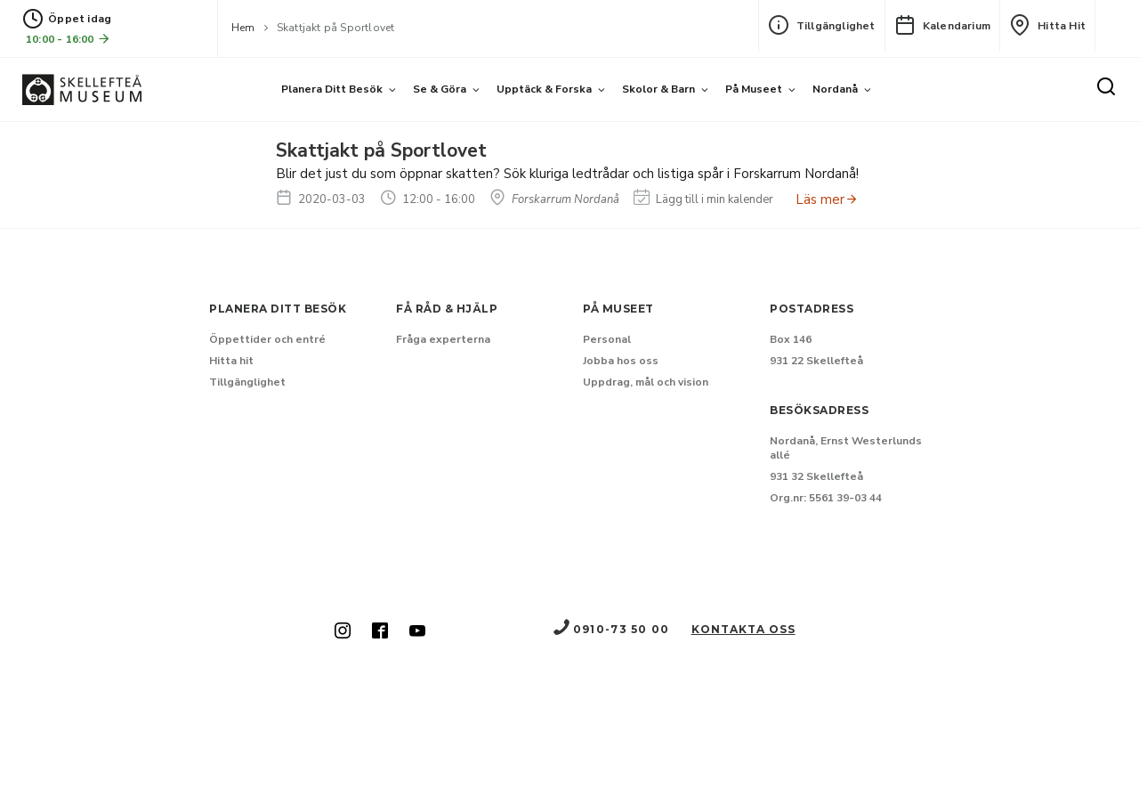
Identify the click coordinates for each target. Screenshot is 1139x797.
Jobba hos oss (620, 361)
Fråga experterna (443, 339)
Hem (243, 27)
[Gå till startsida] (81, 89)
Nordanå (835, 89)
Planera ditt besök (332, 89)
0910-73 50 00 (610, 629)
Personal (607, 339)
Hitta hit (1047, 25)
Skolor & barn (658, 89)
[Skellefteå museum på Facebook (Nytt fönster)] (380, 632)
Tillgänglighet (822, 25)
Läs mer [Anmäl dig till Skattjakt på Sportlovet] (827, 199)
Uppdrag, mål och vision (645, 382)
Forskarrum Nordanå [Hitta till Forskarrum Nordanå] (554, 199)
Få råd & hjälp (446, 308)
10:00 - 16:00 (68, 38)
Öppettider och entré (267, 339)
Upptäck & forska (544, 89)
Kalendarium (942, 25)
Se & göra (439, 89)
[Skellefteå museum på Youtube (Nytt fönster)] (417, 632)
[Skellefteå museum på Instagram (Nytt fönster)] (343, 632)
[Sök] (1106, 88)
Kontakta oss (743, 629)
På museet (753, 89)
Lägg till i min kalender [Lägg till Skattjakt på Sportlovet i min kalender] (703, 199)
